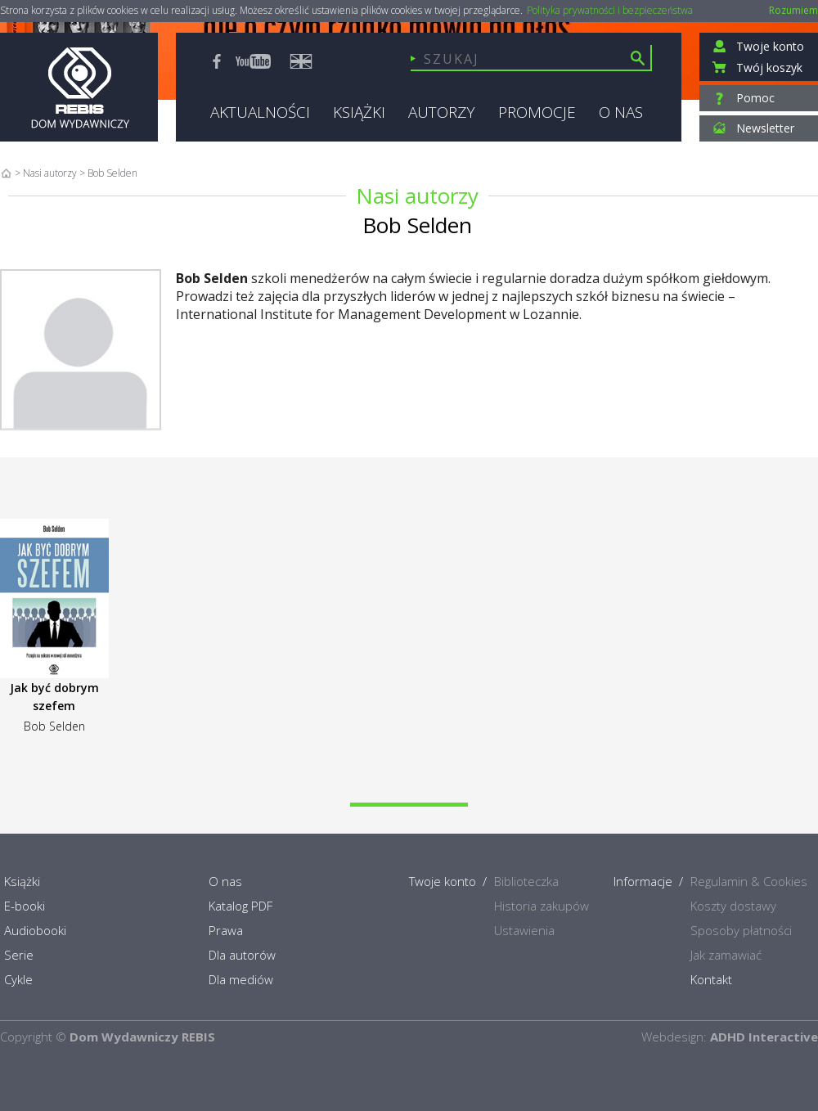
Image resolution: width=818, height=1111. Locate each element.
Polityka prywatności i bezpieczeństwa (610, 10)
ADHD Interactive (764, 1036)
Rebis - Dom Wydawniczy (79, 87)
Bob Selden (54, 726)
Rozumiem (793, 10)
